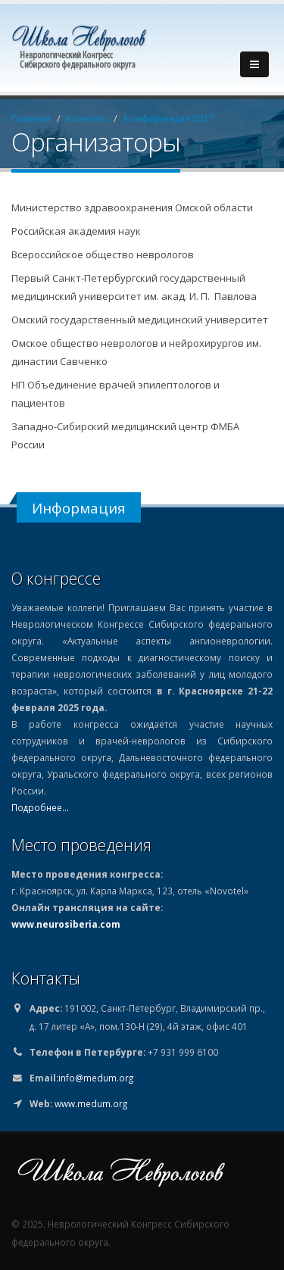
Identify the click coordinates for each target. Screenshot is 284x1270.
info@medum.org (95, 1078)
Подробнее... (40, 807)
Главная (31, 118)
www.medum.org (91, 1103)
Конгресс (88, 118)
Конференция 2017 (168, 118)
